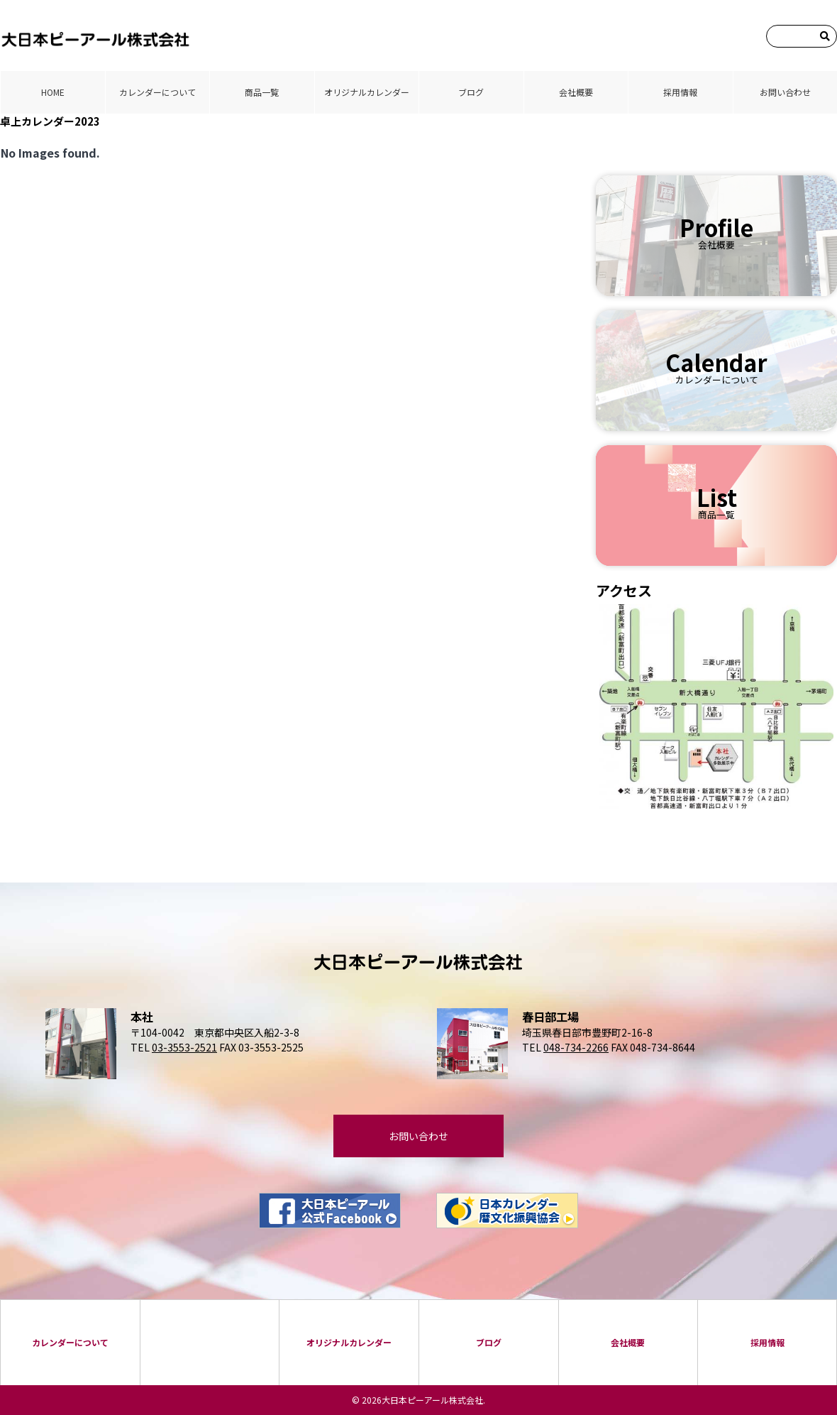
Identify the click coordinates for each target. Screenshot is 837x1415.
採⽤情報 (680, 92)
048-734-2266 (576, 1047)
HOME (53, 92)
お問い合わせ (785, 92)
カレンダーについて (157, 92)
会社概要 (576, 92)
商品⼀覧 (262, 92)
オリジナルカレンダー (366, 92)
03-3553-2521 (184, 1047)
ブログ (471, 92)
